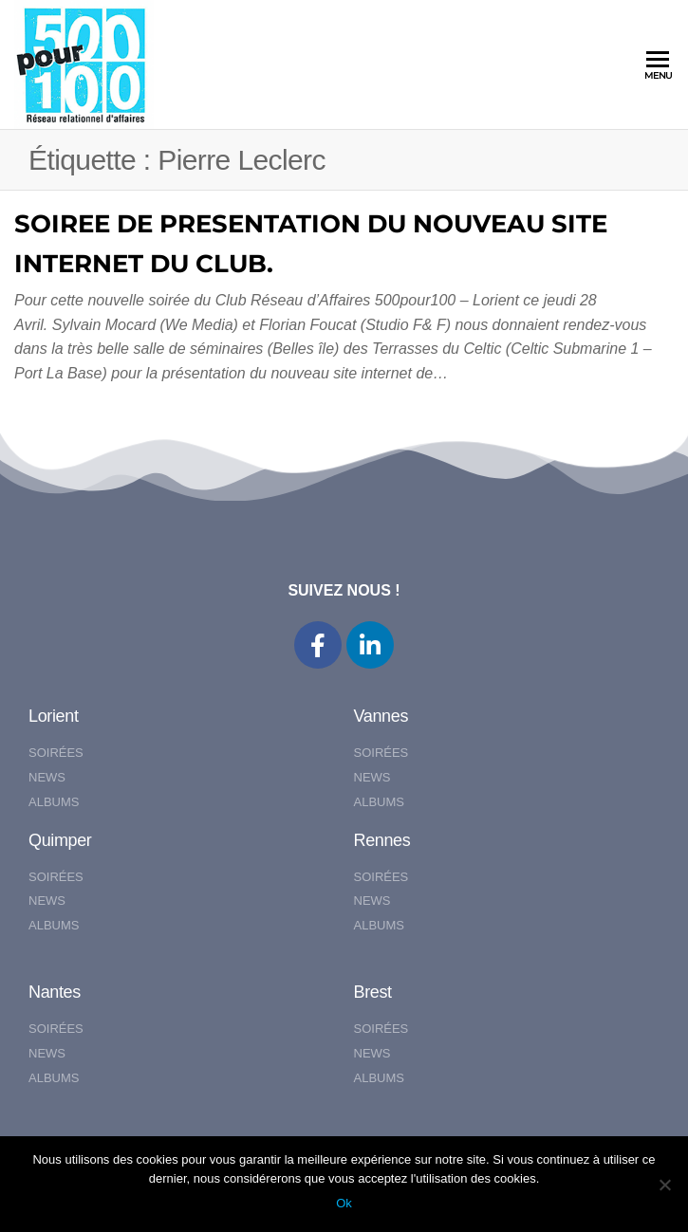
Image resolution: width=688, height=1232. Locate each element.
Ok (344, 1203)
